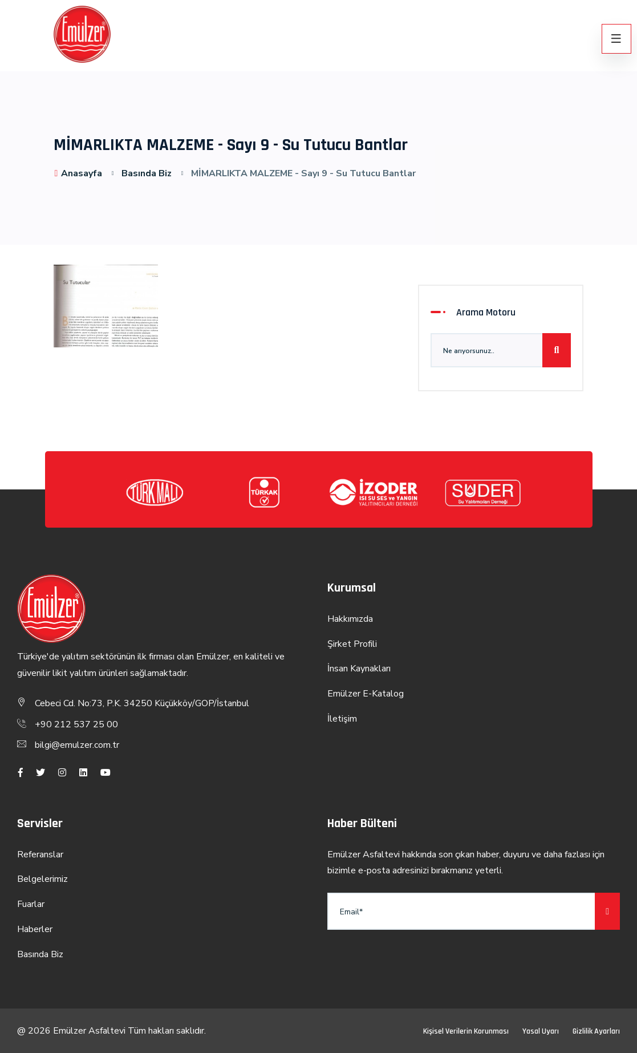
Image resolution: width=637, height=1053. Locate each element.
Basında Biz (146, 173)
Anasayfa (78, 173)
